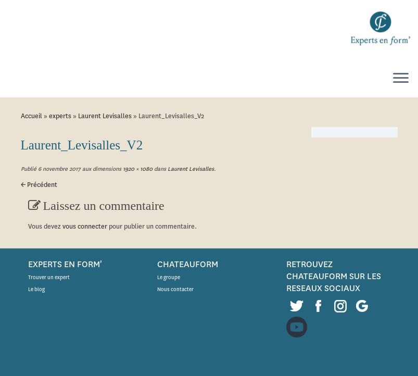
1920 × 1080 (137, 169)
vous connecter (84, 226)
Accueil (31, 115)
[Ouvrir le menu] (401, 78)
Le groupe (168, 277)
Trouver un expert (49, 277)
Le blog (36, 289)
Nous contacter (175, 289)
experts (60, 115)
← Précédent (39, 184)
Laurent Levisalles (105, 115)
